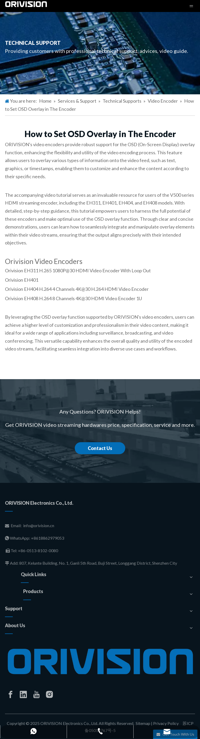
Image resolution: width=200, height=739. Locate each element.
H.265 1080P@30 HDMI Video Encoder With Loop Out (95, 270)
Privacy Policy (166, 723)
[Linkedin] (23, 694)
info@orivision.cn (38, 525)
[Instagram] (49, 694)
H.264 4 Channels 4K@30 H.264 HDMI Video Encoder (94, 289)
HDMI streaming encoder (31, 203)
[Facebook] (10, 694)
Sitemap (143, 723)
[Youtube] (36, 694)
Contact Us (100, 448)
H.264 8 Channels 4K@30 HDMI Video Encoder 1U (90, 298)
